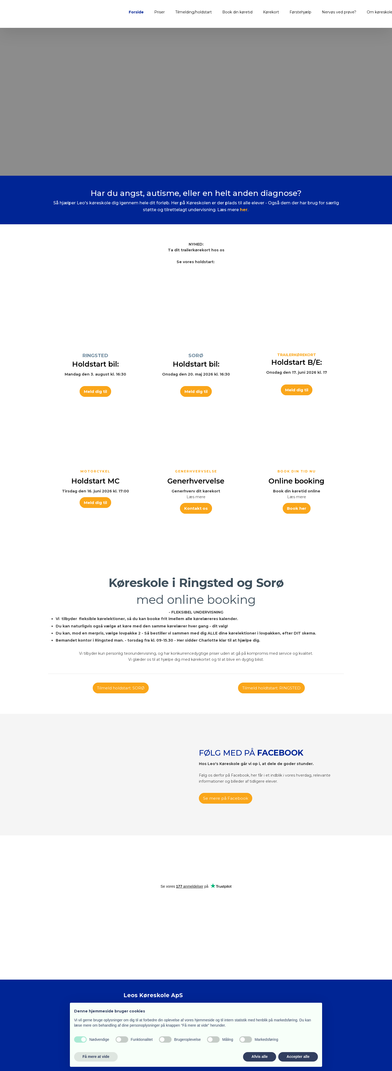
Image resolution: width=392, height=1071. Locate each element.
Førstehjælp (300, 12)
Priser (159, 12)
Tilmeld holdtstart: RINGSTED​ (271, 687)
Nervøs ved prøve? (339, 12)
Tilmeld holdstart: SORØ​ (121, 687)
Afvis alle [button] (259, 1056)
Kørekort (271, 12)
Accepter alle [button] (298, 1056)
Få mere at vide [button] (95, 1056)
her (243, 209)
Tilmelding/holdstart (193, 12)
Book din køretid (237, 12)
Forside (136, 12)
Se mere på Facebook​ (225, 798)
